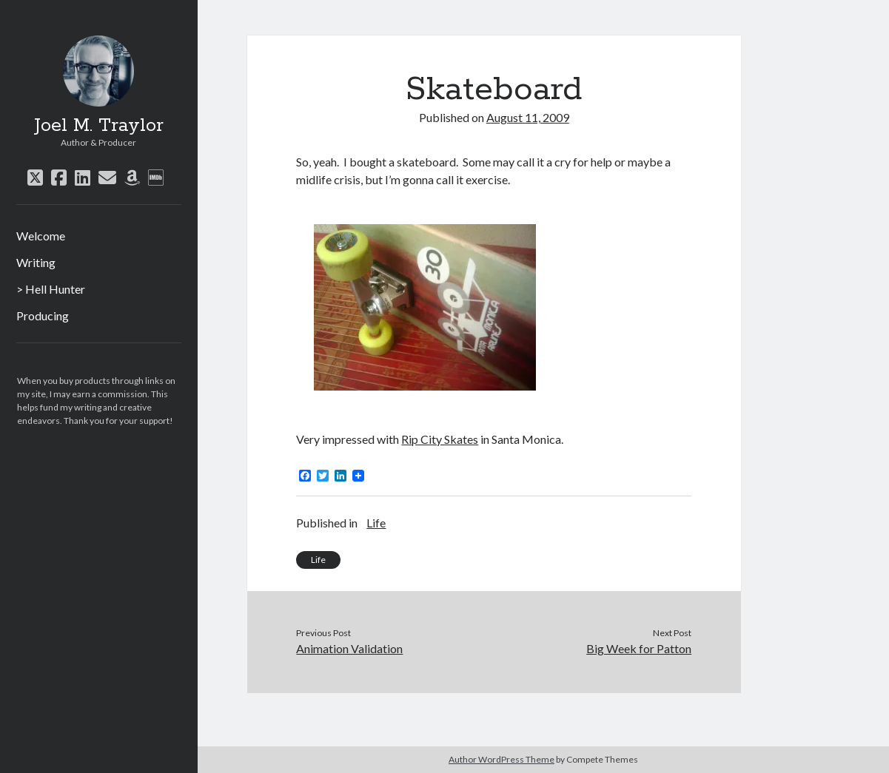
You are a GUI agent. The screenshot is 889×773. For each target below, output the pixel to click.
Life (376, 523)
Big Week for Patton (638, 648)
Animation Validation (349, 648)
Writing (36, 262)
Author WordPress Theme (501, 759)
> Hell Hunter (50, 289)
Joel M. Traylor (99, 126)
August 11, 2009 (527, 117)
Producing (42, 315)
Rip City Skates (439, 439)
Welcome (40, 236)
